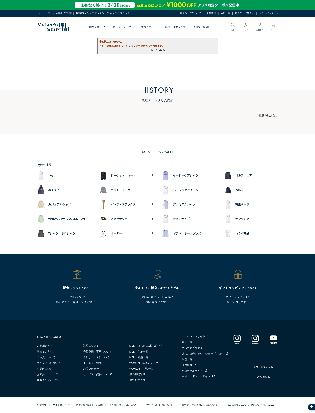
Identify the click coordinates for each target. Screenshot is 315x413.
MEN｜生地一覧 (138, 351)
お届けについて (46, 368)
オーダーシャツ (122, 26)
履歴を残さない (268, 115)
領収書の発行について (50, 379)
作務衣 (239, 190)
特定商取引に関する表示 (89, 404)
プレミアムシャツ (184, 204)
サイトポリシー (61, 404)
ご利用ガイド (45, 345)
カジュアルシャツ (59, 204)
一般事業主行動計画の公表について (198, 404)
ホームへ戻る (157, 50)
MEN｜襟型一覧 (138, 357)
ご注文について (46, 357)
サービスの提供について (97, 374)
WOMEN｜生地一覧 (141, 368)
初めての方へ (45, 351)
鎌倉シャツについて (191, 13)
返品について (91, 345)
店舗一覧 (225, 13)
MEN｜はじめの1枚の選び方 (146, 345)
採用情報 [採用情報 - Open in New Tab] (187, 364)
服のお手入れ (137, 379)
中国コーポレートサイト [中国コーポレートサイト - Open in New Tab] (196, 376)
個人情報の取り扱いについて (124, 404)
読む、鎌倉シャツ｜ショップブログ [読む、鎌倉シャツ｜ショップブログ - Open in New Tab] (203, 353)
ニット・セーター (122, 190)
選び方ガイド (149, 26)
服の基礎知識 (137, 374)
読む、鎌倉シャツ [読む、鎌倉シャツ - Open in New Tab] (175, 26)
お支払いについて (47, 374)
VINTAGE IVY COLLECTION (66, 218)
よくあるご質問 (92, 362)
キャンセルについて (49, 362)
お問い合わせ (201, 26)
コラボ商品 (242, 233)
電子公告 (187, 342)
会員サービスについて (96, 357)
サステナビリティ (244, 13)
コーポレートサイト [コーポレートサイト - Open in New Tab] (193, 336)
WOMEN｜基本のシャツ (143, 362)
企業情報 (211, 13)
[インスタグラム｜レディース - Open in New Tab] (255, 339)
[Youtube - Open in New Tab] (273, 339)
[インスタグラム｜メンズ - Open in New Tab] (237, 339)
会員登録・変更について (97, 351)
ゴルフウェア (243, 175)
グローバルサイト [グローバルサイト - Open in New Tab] (268, 13)
